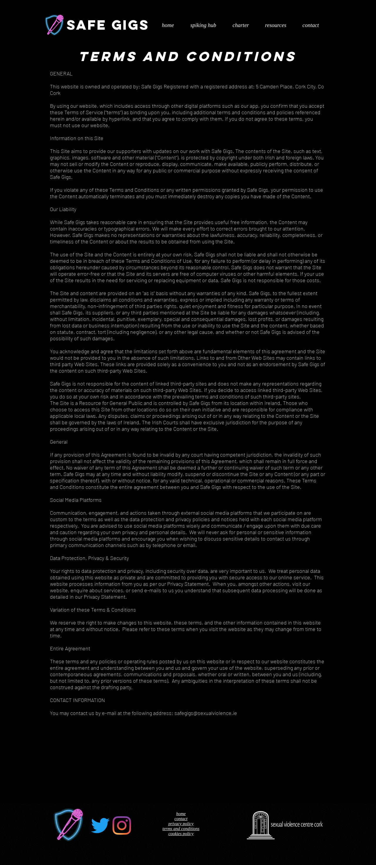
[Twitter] (100, 825)
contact (180, 818)
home (181, 813)
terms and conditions (180, 828)
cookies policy (180, 833)
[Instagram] (122, 825)
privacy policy (180, 823)
